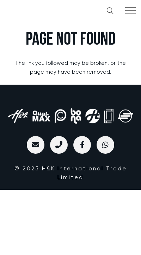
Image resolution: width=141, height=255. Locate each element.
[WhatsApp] (105, 145)
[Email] (35, 145)
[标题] (59, 145)
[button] (110, 10)
